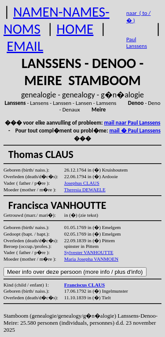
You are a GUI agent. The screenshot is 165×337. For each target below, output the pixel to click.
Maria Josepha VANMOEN (91, 259)
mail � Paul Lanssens (134, 130)
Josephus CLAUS (81, 183)
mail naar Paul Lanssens (132, 122)
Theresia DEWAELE (85, 189)
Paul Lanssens (136, 42)
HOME (74, 29)
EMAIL (25, 46)
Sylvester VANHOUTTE (89, 252)
